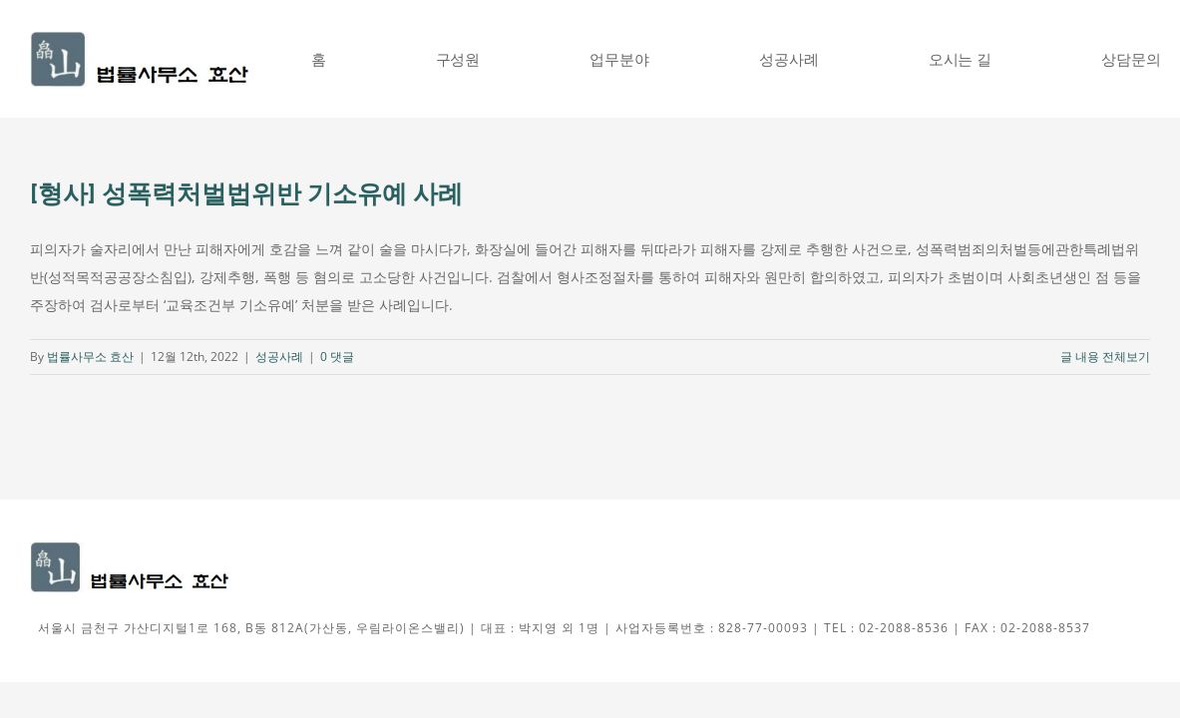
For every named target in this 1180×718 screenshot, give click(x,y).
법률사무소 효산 (90, 356)
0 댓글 (337, 356)
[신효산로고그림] (139, 37)
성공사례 (279, 356)
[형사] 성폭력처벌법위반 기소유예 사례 (246, 193)
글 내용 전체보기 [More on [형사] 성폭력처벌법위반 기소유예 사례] (1105, 356)
